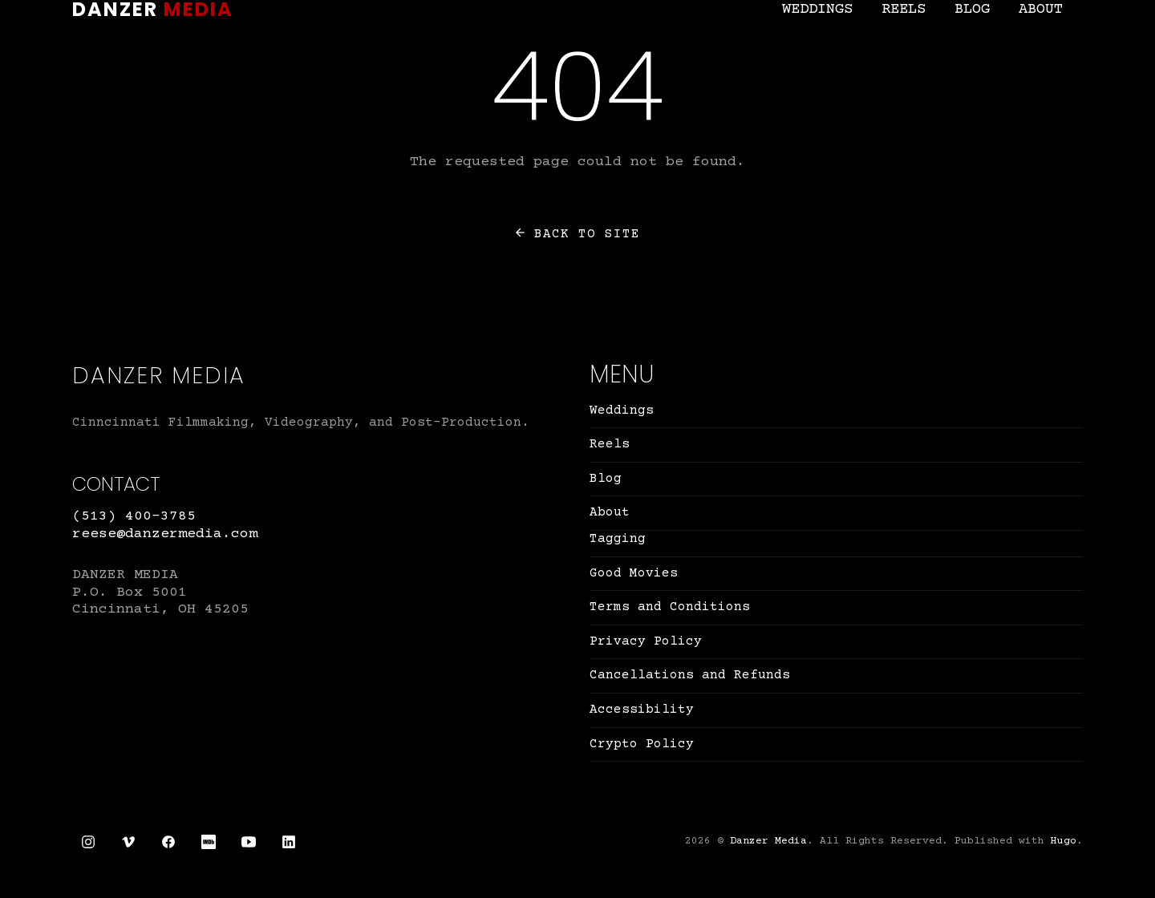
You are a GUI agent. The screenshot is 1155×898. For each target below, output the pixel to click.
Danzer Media (768, 841)
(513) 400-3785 (134, 516)
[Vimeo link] (128, 842)
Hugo (1063, 841)
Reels (903, 9)
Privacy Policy (646, 641)
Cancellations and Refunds (690, 675)
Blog (972, 9)
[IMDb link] (208, 842)
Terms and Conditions (670, 607)
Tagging (618, 539)
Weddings (817, 9)
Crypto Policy (642, 744)
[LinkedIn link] (289, 842)
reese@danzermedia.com (164, 534)
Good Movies (634, 573)
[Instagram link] (88, 842)
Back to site (578, 234)
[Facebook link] (168, 842)
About (1041, 9)
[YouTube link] (249, 842)
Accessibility (642, 709)
